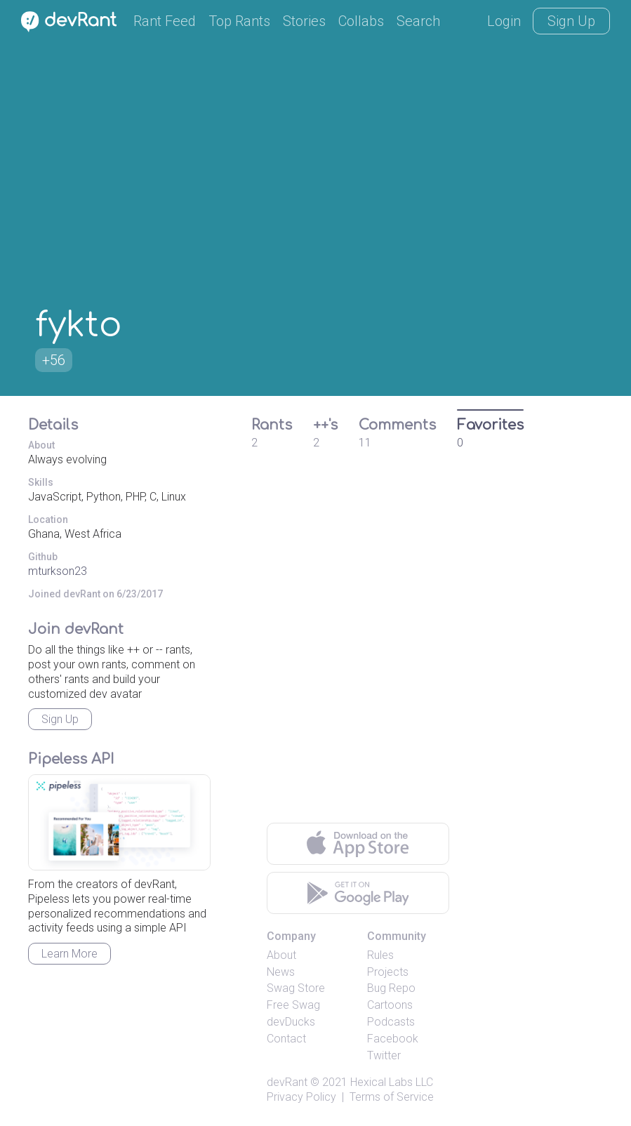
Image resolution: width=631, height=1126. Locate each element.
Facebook (392, 1038)
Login (504, 21)
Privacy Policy (301, 1097)
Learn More (69, 953)
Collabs (361, 21)
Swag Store (296, 988)
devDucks (291, 1021)
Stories (304, 21)
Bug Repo (391, 988)
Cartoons (390, 1005)
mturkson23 (57, 571)
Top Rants (239, 21)
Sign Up (571, 21)
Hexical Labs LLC (391, 1082)
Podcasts (391, 1021)
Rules (380, 955)
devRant (287, 1082)
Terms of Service (392, 1097)
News (281, 972)
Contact (286, 1038)
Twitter (384, 1055)
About (281, 955)
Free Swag (293, 1005)
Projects (388, 972)
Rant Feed (164, 21)
